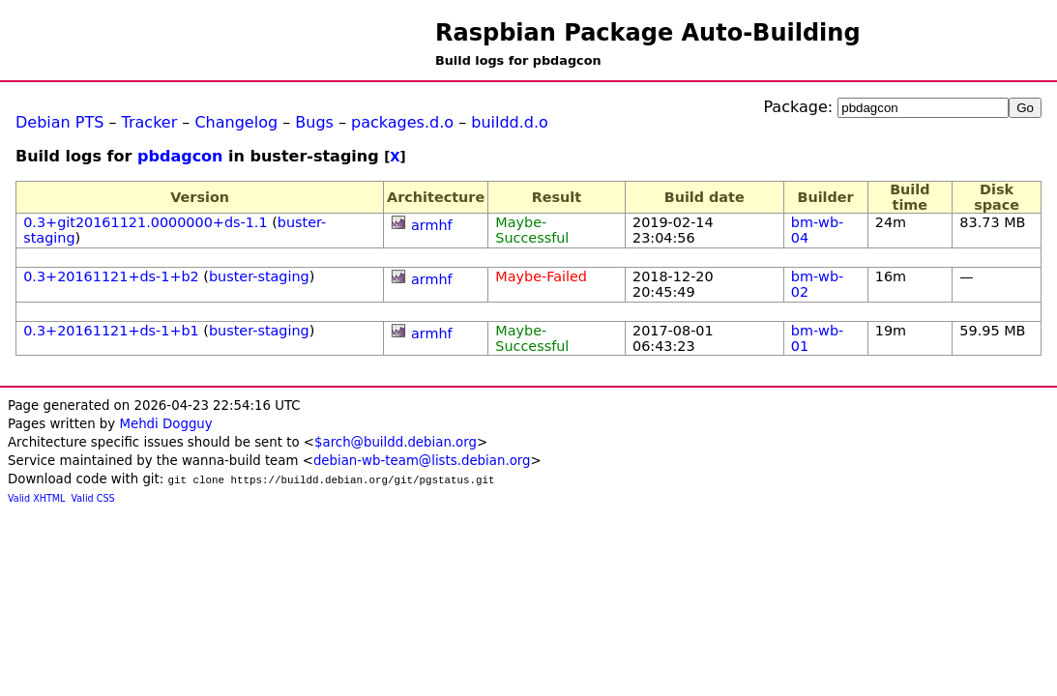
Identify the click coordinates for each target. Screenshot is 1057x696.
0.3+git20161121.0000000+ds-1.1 (145, 222)
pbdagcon (179, 156)
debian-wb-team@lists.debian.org (422, 460)
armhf (432, 225)
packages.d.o (402, 122)
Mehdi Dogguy (165, 424)
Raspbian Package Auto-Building (648, 32)
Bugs (314, 122)
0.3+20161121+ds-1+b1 (111, 330)
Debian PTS (59, 122)
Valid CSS (93, 498)
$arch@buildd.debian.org (395, 442)
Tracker (150, 122)
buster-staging (259, 276)
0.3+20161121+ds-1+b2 (111, 276)
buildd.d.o (509, 122)
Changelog (236, 122)
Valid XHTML (36, 498)
